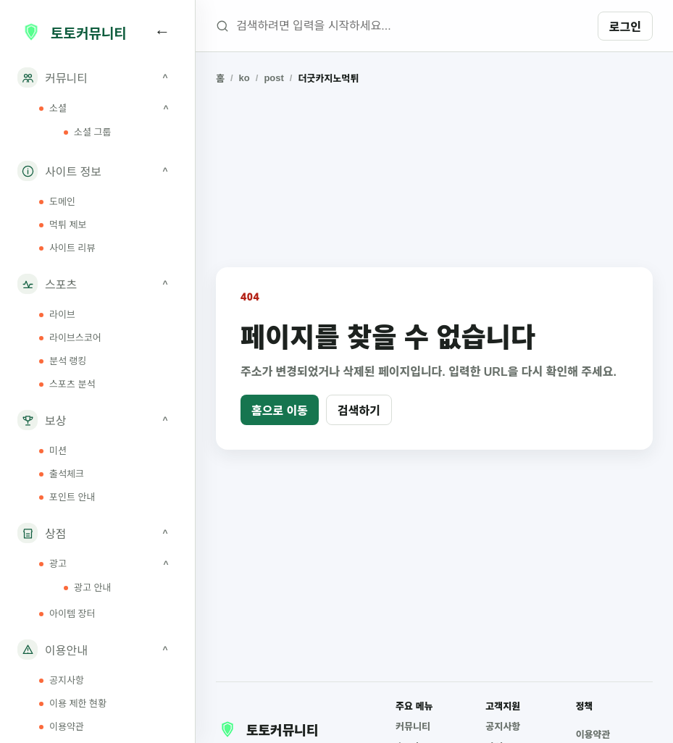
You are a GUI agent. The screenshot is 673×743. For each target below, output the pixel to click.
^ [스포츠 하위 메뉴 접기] (164, 284)
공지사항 (502, 726)
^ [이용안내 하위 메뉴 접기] (164, 650)
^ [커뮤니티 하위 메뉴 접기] (164, 77)
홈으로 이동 (279, 411)
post (273, 77)
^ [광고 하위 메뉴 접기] (165, 564)
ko (244, 77)
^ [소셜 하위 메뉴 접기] (165, 109)
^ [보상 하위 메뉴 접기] (164, 420)
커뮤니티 (413, 726)
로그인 (625, 27)
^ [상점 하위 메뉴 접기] (164, 533)
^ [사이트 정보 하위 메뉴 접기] (164, 171)
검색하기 (359, 411)
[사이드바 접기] (162, 32)
